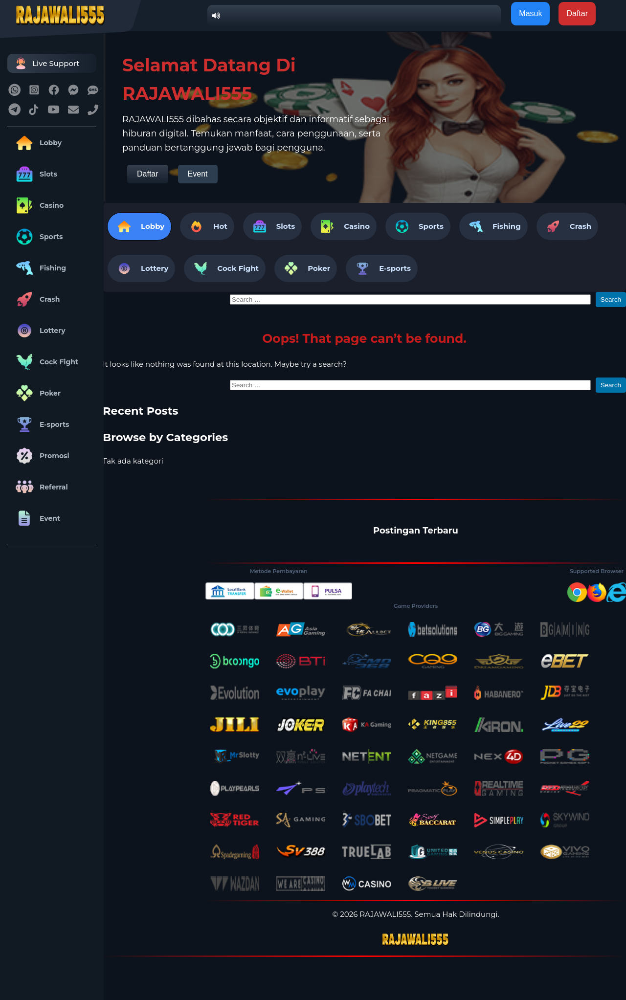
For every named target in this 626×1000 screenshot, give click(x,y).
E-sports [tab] (382, 268)
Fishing (39, 268)
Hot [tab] (207, 226)
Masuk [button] (530, 13)
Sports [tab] (418, 226)
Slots (34, 174)
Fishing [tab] (493, 226)
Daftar (147, 174)
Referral (40, 487)
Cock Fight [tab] (225, 268)
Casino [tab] (343, 226)
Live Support (46, 63)
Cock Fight (45, 362)
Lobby (37, 143)
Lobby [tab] (139, 226)
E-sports (40, 424)
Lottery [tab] (141, 268)
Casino (38, 205)
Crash (36, 299)
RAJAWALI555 (385, 914)
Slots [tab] (272, 226)
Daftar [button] (577, 13)
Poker (36, 393)
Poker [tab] (305, 268)
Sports (37, 236)
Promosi (40, 456)
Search (611, 299)
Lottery (39, 330)
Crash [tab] (567, 226)
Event (36, 518)
